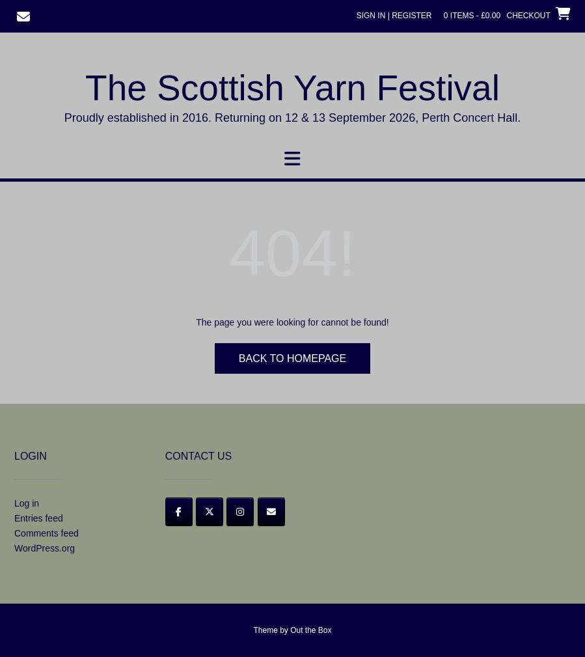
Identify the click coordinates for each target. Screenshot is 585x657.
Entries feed (38, 518)
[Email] (271, 511)
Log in (26, 503)
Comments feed (46, 533)
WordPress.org (44, 548)
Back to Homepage (292, 358)
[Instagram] (240, 511)
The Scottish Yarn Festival (292, 88)
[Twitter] (209, 511)
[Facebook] (179, 511)
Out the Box (310, 630)
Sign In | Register (394, 15)
